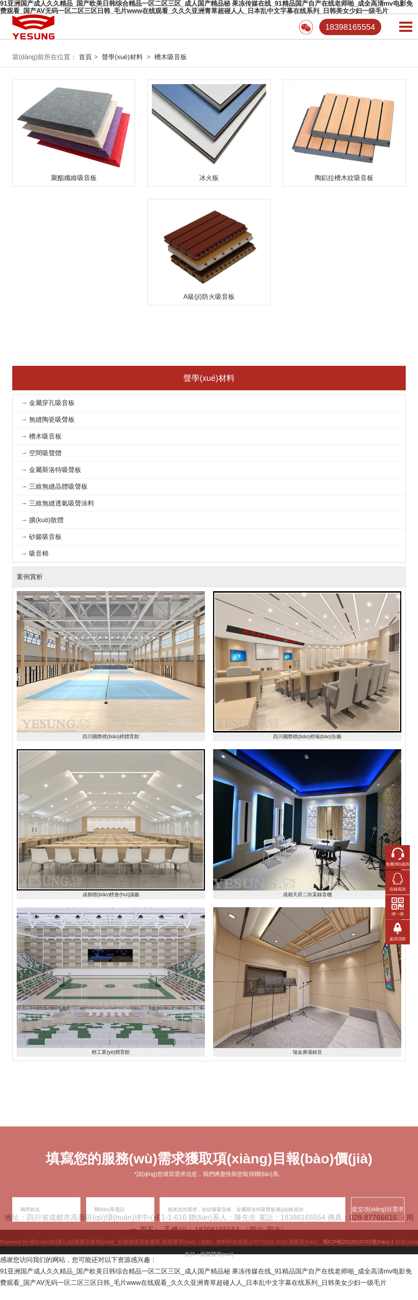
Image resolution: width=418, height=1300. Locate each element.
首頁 (85, 56)
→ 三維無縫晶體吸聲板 (54, 486)
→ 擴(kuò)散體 (42, 519)
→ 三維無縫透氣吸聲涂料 (57, 503)
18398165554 (350, 26)
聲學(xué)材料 (122, 56)
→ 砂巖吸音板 (41, 536)
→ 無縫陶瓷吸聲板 (48, 419)
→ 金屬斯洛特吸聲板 (51, 469)
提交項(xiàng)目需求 (378, 1257)
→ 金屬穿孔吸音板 (48, 402)
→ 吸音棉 (35, 553)
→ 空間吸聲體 (41, 453)
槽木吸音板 (170, 56)
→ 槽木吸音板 (41, 436)
